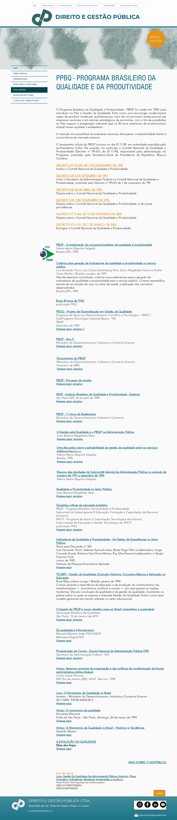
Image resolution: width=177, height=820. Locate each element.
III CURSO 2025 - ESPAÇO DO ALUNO (25, 101)
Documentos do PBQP (71, 358)
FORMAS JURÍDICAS (20, 74)
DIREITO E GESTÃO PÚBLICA (97, 16)
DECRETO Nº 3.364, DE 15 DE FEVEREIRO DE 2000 (89, 214)
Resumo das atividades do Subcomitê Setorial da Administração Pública (102, 472)
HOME (15, 68)
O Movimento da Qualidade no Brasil (87, 693)
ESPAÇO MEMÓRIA (19, 90)
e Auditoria (96, 778)
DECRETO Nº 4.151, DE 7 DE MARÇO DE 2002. (86, 224)
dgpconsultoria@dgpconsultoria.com (152, 815)
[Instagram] (140, 804)
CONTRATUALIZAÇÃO (20, 79)
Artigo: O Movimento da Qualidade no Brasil (84, 728)
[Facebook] (147, 804)
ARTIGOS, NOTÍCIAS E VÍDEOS (23, 95)
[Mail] (136, 815)
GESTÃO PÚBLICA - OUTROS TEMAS (25, 84)
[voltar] (159, 793)
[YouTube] (163, 804)
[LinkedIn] (155, 804)
